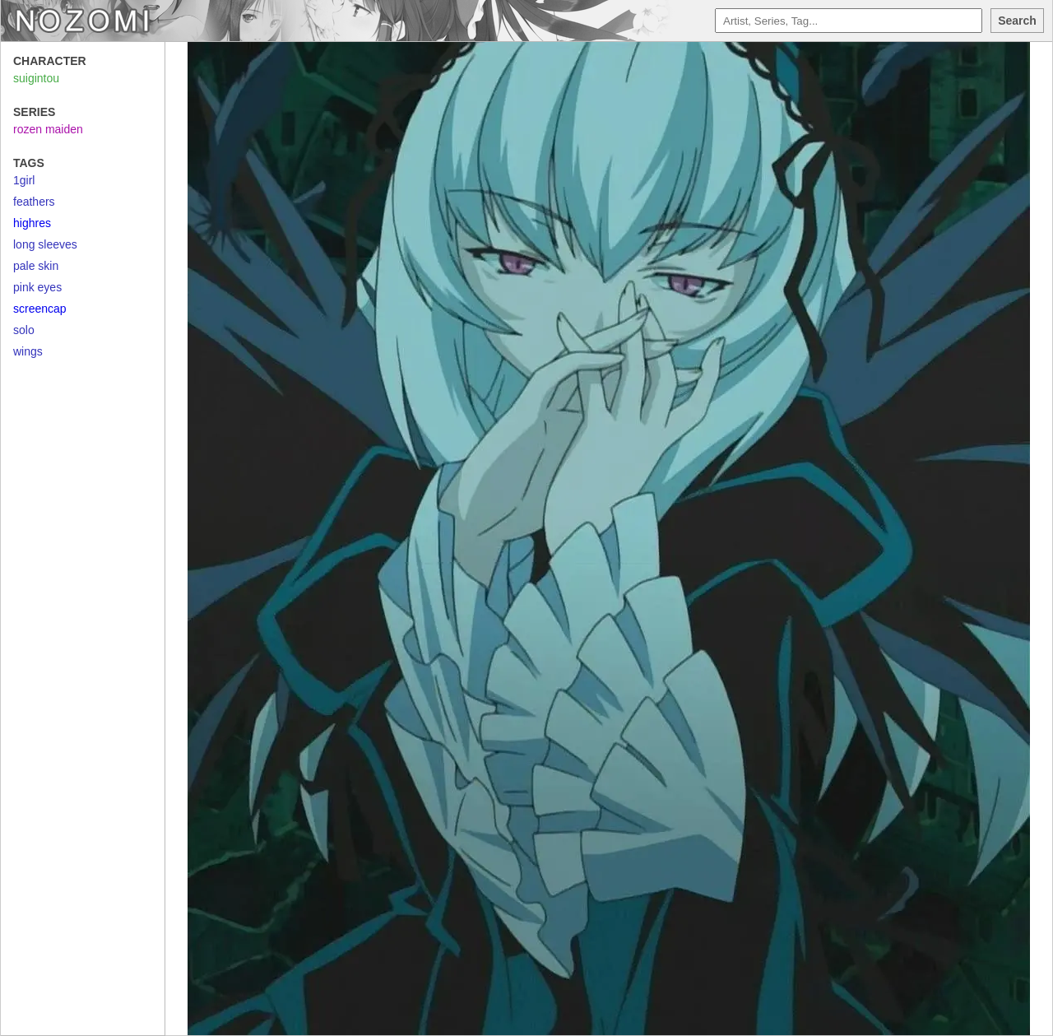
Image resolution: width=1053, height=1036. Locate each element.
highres (32, 223)
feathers (34, 201)
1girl (24, 180)
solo (24, 330)
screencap (40, 308)
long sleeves (45, 244)
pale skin (35, 265)
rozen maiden (48, 129)
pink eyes (37, 287)
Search (1017, 20)
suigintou (36, 78)
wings (28, 351)
